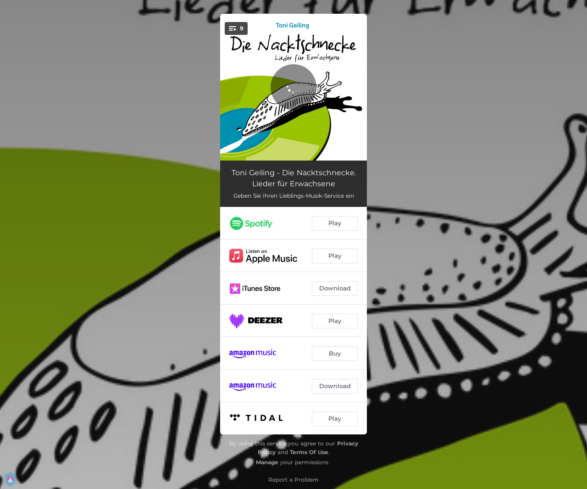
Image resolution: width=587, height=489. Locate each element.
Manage (267, 462)
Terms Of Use (309, 452)
